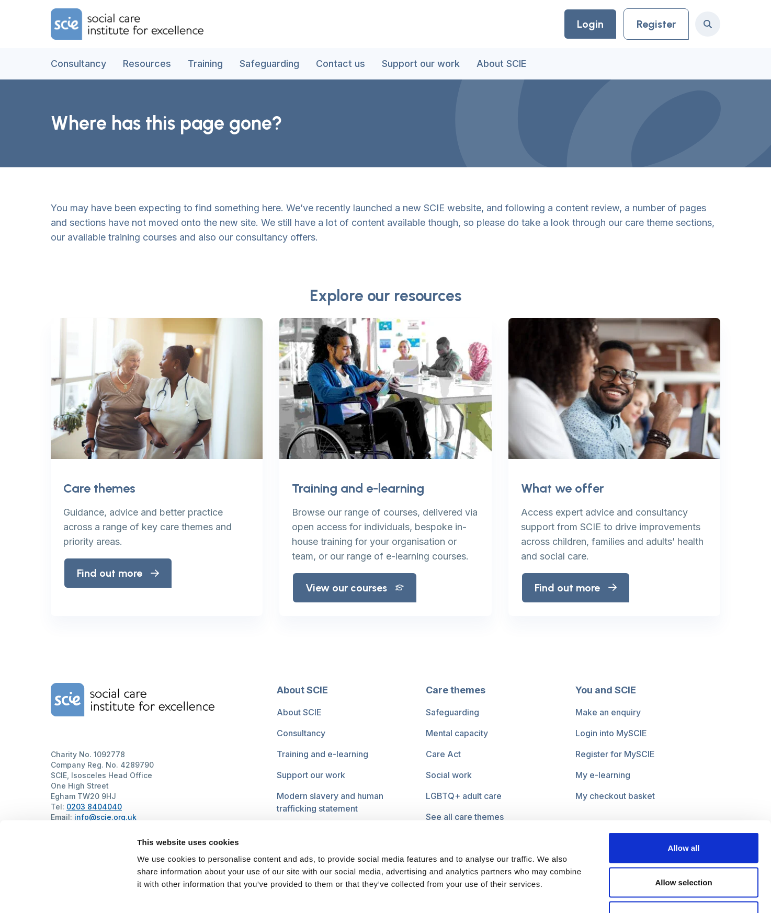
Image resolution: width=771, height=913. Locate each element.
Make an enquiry (608, 712)
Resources (147, 63)
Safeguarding (269, 63)
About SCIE (501, 63)
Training (205, 63)
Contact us (340, 63)
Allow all (684, 775)
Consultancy (78, 63)
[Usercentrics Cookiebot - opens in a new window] (68, 892)
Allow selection (683, 810)
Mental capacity (457, 733)
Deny (684, 844)
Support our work (421, 63)
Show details (549, 892)
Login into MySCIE (611, 733)
